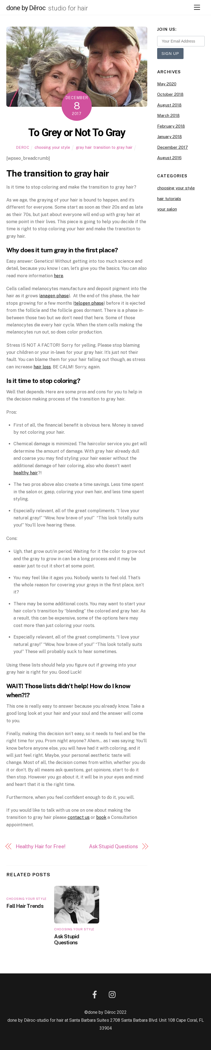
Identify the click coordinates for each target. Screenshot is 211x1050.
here (58, 275)
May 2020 (166, 84)
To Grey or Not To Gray (76, 132)
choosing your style (52, 147)
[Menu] (196, 7)
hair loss (42, 366)
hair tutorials (169, 198)
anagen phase (54, 295)
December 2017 (172, 147)
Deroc (22, 147)
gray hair (83, 147)
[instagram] (113, 994)
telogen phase (89, 303)
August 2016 (169, 157)
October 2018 (170, 94)
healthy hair (25, 472)
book (101, 817)
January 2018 (169, 136)
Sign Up (170, 53)
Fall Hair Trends (24, 906)
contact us (79, 817)
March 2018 (168, 115)
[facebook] (95, 994)
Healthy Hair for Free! (40, 846)
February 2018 (171, 126)
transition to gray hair (112, 147)
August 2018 (169, 105)
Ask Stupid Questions (113, 846)
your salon (167, 209)
